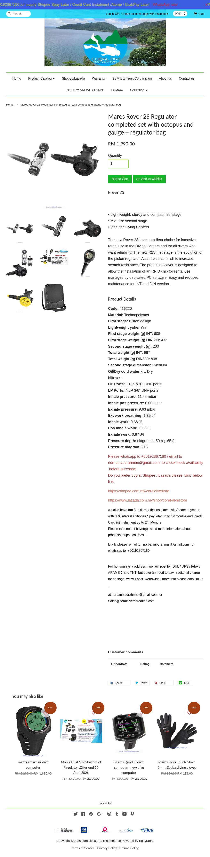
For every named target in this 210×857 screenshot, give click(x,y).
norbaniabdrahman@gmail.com (134, 463)
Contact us (186, 78)
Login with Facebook (155, 13)
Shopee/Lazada (73, 78)
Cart (201, 13)
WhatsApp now (167, 4)
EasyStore (146, 840)
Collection (139, 90)
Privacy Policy (107, 848)
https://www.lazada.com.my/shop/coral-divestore (147, 500)
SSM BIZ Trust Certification (132, 78)
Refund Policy (129, 848)
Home (16, 78)
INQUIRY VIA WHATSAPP (84, 90)
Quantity (115, 155)
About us (165, 78)
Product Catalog (41, 78)
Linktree (117, 90)
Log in (110, 13)
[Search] (18, 14)
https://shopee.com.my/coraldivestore (138, 491)
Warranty (98, 78)
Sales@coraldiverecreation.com (131, 601)
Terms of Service (83, 848)
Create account (131, 13)
